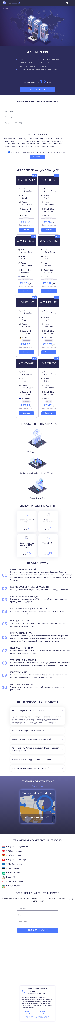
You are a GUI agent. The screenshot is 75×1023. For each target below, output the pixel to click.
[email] (37, 915)
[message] (37, 921)
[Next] (41, 828)
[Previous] (33, 828)
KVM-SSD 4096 (26, 302)
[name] (37, 908)
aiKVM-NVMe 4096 (48, 241)
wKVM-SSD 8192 (25, 241)
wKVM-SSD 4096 (48, 302)
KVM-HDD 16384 (26, 180)
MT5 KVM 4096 (26, 363)
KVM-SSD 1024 (48, 180)
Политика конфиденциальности (29, 1012)
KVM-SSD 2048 (48, 363)
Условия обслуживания (45, 1012)
